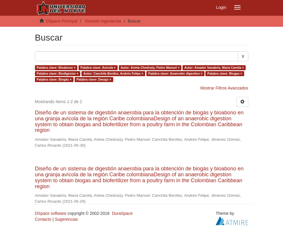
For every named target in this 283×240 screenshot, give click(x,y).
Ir (243, 56)
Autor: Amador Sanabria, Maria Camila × (214, 67)
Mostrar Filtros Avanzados (224, 88)
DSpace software (51, 213)
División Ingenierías (103, 21)
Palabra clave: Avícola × (98, 67)
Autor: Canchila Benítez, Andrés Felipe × (113, 73)
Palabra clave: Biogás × (54, 79)
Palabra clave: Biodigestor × (58, 73)
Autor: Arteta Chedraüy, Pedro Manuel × (150, 67)
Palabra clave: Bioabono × (56, 67)
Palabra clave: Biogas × (224, 73)
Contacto (43, 219)
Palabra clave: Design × (93, 79)
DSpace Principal (61, 21)
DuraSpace (122, 213)
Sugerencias (66, 219)
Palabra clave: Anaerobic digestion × (175, 73)
